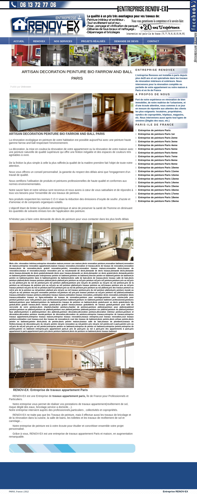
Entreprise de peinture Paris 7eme (157, 156)
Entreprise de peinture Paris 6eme (157, 152)
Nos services (63, 41)
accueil (18, 41)
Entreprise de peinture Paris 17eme (158, 193)
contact (153, 41)
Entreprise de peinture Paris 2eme (157, 137)
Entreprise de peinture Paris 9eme (157, 163)
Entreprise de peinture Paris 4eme (157, 145)
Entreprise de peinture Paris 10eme (158, 167)
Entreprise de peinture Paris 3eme (157, 141)
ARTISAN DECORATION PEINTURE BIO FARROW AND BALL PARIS (77, 74)
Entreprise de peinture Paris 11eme (158, 171)
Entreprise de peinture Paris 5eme (157, 149)
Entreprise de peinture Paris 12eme (158, 175)
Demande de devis (126, 41)
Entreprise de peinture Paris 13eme (158, 178)
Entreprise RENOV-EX (175, 491)
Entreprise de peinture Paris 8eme (157, 160)
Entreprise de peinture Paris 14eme (158, 182)
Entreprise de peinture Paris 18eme (158, 197)
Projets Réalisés (93, 41)
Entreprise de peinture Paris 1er (156, 134)
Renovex (39, 41)
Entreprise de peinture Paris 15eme (158, 186)
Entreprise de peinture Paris (154, 130)
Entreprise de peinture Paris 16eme (158, 190)
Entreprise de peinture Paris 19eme (158, 201)
